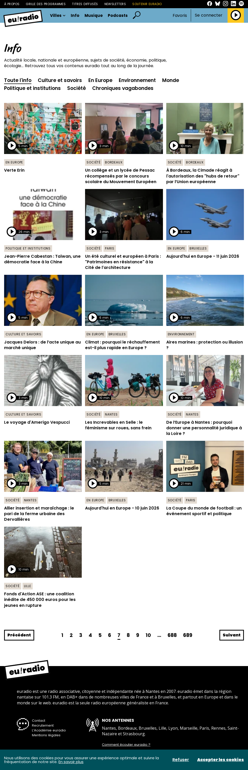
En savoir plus (71, 762)
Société (76, 88)
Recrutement (43, 725)
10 (148, 635)
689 (187, 635)
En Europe (100, 80)
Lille (27, 586)
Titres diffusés (85, 4)
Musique (94, 15)
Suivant (232, 635)
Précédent (19, 635)
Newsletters (115, 4)
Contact (38, 720)
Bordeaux (113, 162)
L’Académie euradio (49, 730)
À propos (11, 4)
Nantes (111, 414)
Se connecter (208, 15)
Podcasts (118, 15)
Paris (109, 248)
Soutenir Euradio (147, 4)
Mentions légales (46, 735)
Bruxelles (198, 248)
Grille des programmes (46, 4)
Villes (58, 15)
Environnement (137, 80)
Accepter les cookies (220, 760)
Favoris (180, 15)
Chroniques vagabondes (122, 88)
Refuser (180, 760)
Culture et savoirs (60, 80)
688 (172, 635)
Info (75, 15)
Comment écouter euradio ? (126, 744)
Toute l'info (17, 80)
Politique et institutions (32, 88)
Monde (170, 80)
